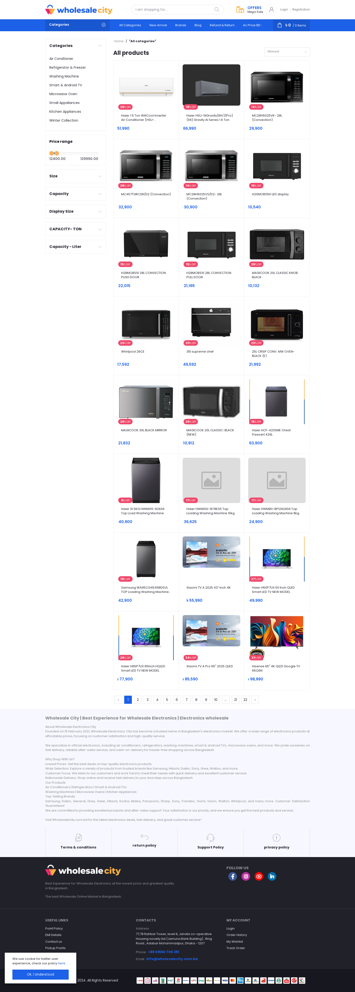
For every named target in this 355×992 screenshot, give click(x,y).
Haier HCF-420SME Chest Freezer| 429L (271, 432)
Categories (60, 45)
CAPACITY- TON (65, 229)
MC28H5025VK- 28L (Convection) (267, 117)
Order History (236, 935)
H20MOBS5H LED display (270, 194)
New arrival (158, 25)
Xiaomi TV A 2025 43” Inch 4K (208, 588)
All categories (130, 25)
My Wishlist (234, 941)
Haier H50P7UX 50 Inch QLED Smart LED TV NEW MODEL (273, 590)
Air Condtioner (61, 58)
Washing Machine (64, 76)
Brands (180, 25)
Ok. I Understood (40, 974)
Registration (301, 9)
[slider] (51, 153)
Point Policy (54, 928)
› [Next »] (255, 699)
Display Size (61, 211)
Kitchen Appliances (65, 111)
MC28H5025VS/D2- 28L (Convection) (204, 196)
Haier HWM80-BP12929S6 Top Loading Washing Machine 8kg (275, 511)
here (61, 963)
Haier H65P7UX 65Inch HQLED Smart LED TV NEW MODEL (143, 668)
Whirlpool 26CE (132, 352)
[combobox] (287, 52)
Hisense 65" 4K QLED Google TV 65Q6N (276, 668)
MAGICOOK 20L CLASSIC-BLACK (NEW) (210, 432)
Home (119, 41)
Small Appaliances (64, 102)
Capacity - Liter (65, 246)
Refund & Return (222, 25)
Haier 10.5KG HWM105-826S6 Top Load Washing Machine (143, 511)
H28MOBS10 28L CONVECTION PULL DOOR (208, 275)
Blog (198, 25)
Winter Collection (63, 120)
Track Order (235, 948)
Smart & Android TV (65, 85)
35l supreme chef (200, 352)
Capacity (59, 193)
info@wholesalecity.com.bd (172, 958)
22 (245, 699)
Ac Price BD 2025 (256, 25)
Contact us (53, 941)
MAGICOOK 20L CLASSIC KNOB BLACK (275, 275)
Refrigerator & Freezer (67, 67)
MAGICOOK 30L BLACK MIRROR (144, 430)
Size (53, 176)
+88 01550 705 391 (163, 952)
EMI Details (53, 935)
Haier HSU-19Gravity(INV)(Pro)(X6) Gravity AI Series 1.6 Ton (209, 117)
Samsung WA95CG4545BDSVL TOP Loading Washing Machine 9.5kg (145, 590)
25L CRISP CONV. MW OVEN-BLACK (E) (273, 354)
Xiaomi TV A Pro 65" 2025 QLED (209, 666)
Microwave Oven (63, 94)
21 (235, 699)
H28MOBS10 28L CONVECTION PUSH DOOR (143, 275)
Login (284, 9)
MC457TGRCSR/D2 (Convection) (146, 194)
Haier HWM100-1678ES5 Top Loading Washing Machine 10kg (210, 511)
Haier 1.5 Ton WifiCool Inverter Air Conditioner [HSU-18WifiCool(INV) (143, 117)
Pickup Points (55, 948)
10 (215, 699)
